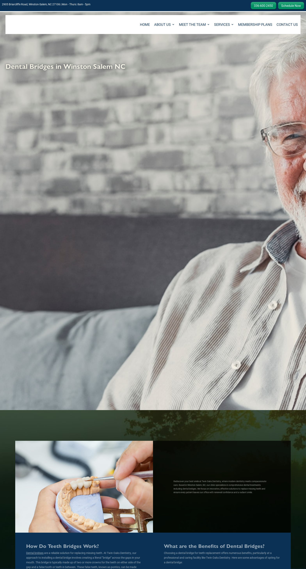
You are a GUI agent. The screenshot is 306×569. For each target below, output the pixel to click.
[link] (22, 24)
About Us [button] (162, 24)
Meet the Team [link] (192, 24)
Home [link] (145, 24)
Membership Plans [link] (255, 24)
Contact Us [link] (287, 24)
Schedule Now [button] (291, 6)
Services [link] (222, 24)
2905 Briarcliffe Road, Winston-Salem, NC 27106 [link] (31, 4)
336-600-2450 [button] (263, 6)
